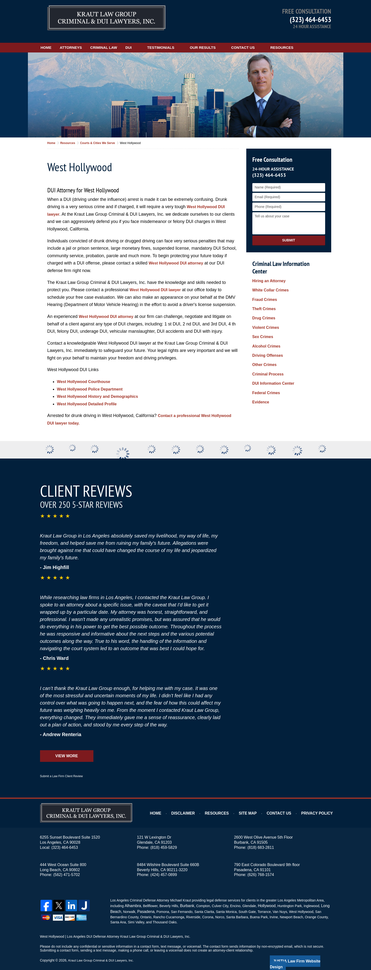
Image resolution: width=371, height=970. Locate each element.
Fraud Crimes (263, 283)
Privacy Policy (320, 806)
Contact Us (271, 41)
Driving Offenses (266, 329)
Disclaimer (196, 806)
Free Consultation (271, 153)
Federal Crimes (264, 360)
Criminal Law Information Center (287, 257)
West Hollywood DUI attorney (178, 256)
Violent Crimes (264, 306)
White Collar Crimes (268, 275)
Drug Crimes (262, 298)
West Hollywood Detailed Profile (90, 397)
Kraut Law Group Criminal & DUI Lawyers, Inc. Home (106, 18)
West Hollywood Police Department (93, 382)
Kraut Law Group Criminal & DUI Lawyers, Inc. (103, 952)
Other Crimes (263, 337)
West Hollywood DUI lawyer (158, 283)
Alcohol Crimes (264, 321)
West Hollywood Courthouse (86, 374)
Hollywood (262, 899)
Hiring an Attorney (267, 267)
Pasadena (143, 904)
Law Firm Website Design (305, 953)
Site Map (256, 806)
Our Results (231, 41)
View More (66, 749)
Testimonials (189, 41)
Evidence (259, 368)
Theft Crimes (262, 290)
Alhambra (131, 899)
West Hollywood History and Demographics (102, 389)
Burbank (184, 899)
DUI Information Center (270, 352)
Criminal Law (125, 41)
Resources (310, 41)
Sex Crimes (261, 314)
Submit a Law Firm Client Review (61, 769)
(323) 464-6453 (310, 19)
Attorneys (85, 41)
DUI (157, 41)
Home (53, 41)
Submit (288, 234)
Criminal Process (266, 345)
